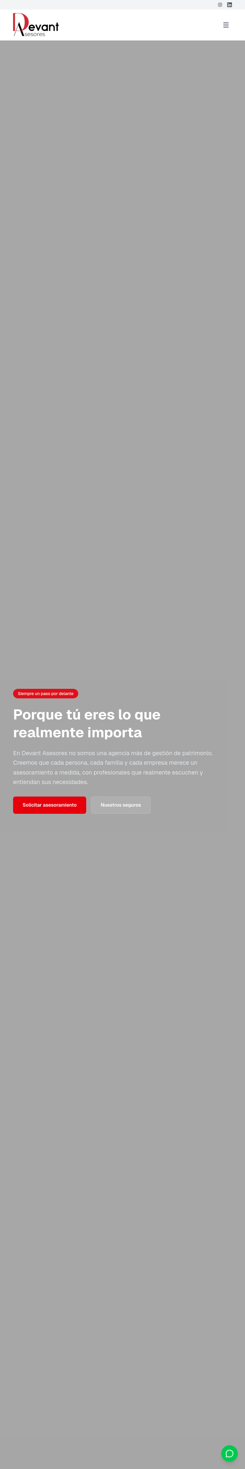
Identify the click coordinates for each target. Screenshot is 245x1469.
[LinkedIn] (229, 4)
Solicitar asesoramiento (50, 805)
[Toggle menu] (226, 25)
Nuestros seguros (121, 805)
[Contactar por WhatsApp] (229, 1453)
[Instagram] (220, 4)
